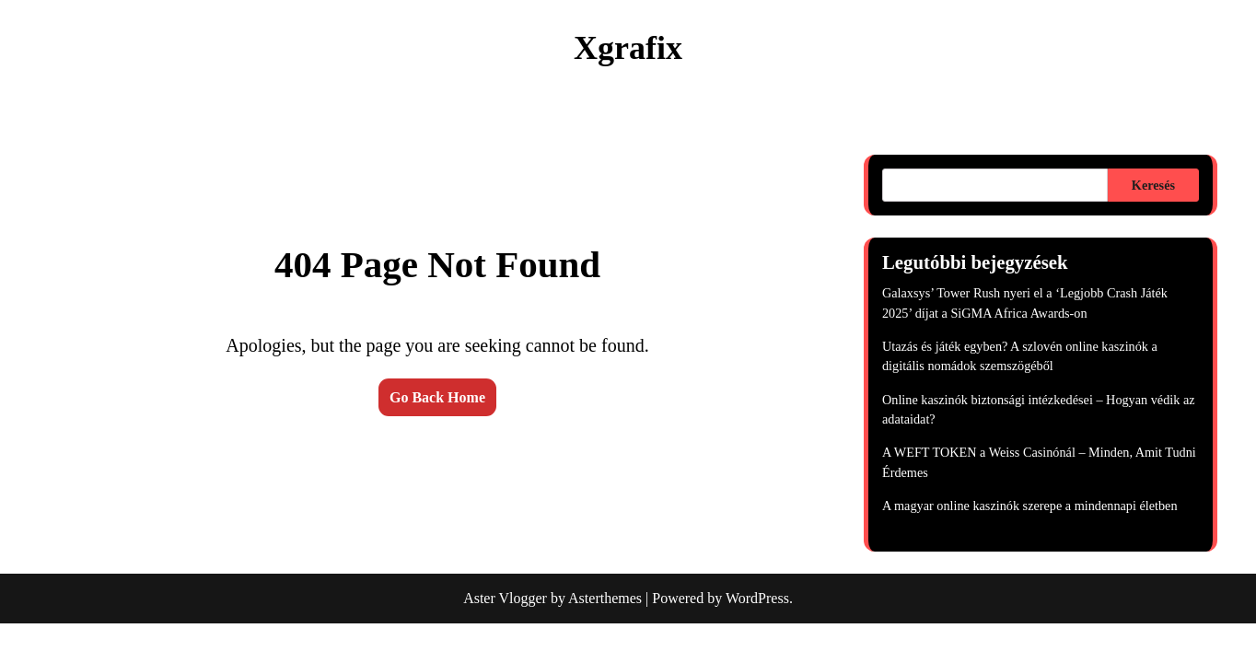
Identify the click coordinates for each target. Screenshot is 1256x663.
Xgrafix (628, 47)
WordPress (757, 598)
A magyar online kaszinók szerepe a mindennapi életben (1030, 505)
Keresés (1153, 185)
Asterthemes (605, 598)
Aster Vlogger (505, 598)
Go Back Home (437, 397)
